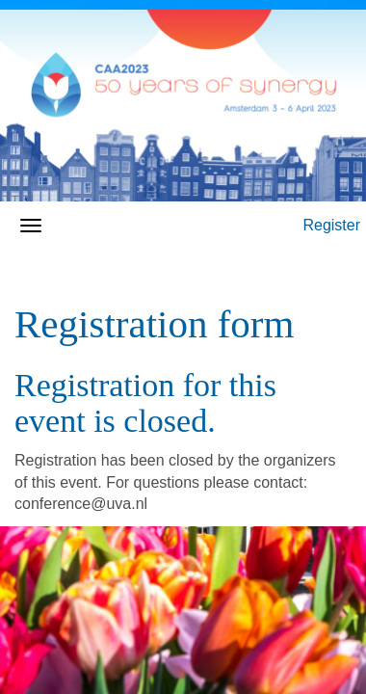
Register (331, 225)
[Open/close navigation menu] (31, 225)
